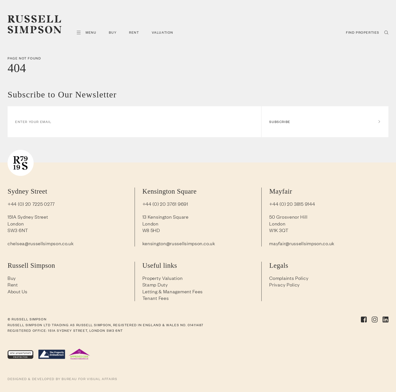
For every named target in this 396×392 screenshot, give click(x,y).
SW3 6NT (18, 230)
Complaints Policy (288, 278)
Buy (112, 32)
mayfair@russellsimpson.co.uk (301, 243)
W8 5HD (151, 230)
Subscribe (325, 121)
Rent (134, 32)
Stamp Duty (155, 284)
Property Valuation (162, 278)
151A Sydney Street (28, 217)
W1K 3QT (278, 230)
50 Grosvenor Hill (288, 217)
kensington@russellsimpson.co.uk (178, 243)
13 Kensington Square (165, 217)
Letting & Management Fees (172, 291)
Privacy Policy (284, 284)
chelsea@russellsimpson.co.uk (41, 243)
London (16, 223)
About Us (18, 291)
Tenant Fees (155, 298)
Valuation (162, 32)
